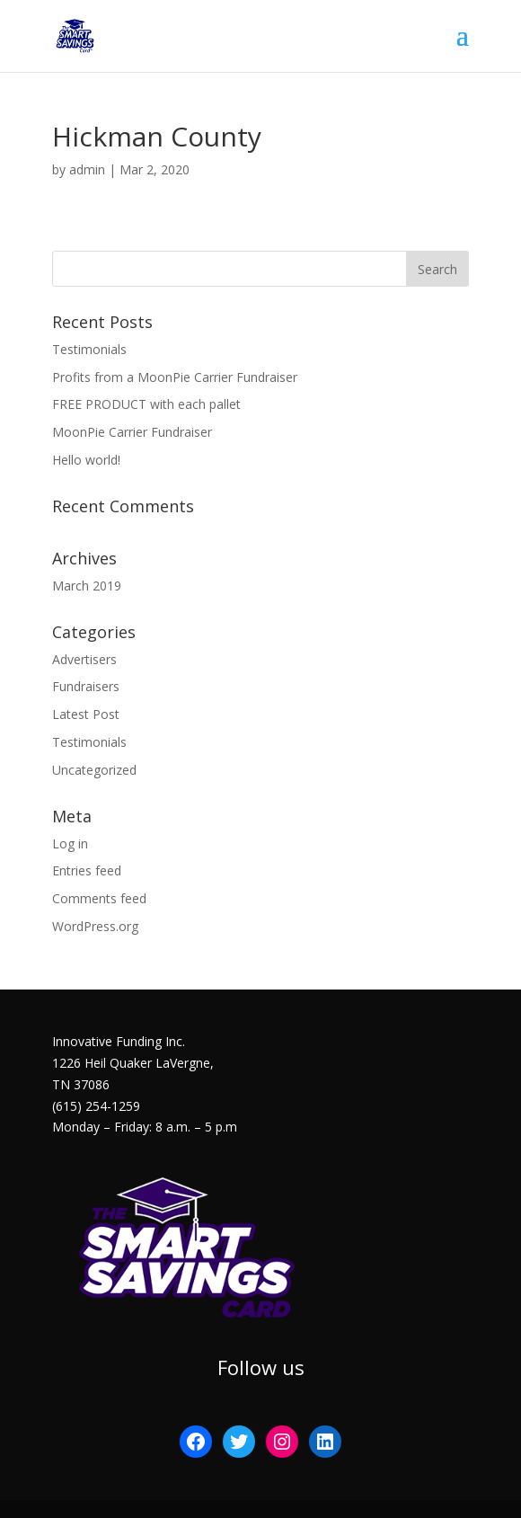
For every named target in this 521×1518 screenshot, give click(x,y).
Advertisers (84, 659)
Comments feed (99, 898)
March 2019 (86, 585)
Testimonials (89, 349)
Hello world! (86, 459)
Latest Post (85, 714)
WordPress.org (95, 926)
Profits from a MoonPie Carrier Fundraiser (174, 377)
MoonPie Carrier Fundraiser (132, 431)
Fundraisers (85, 686)
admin (87, 169)
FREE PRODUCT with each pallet (146, 404)
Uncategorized (94, 769)
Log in (70, 843)
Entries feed (86, 870)
